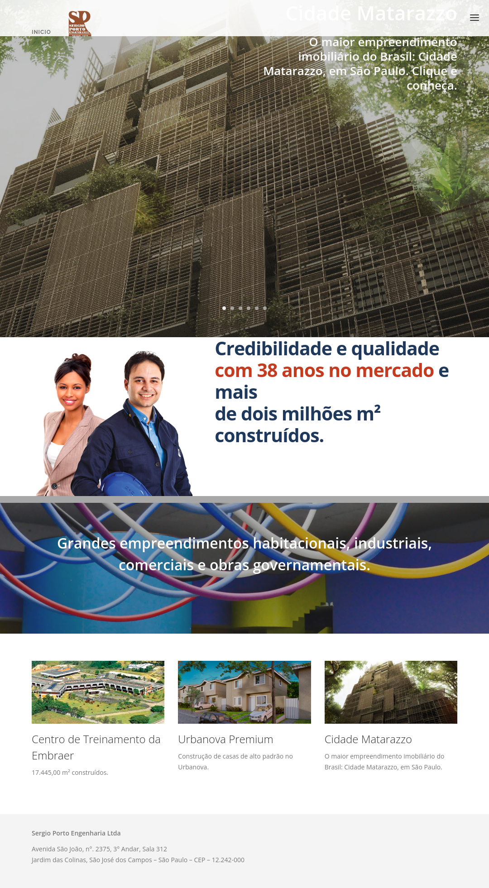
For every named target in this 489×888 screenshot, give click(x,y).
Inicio (41, 32)
